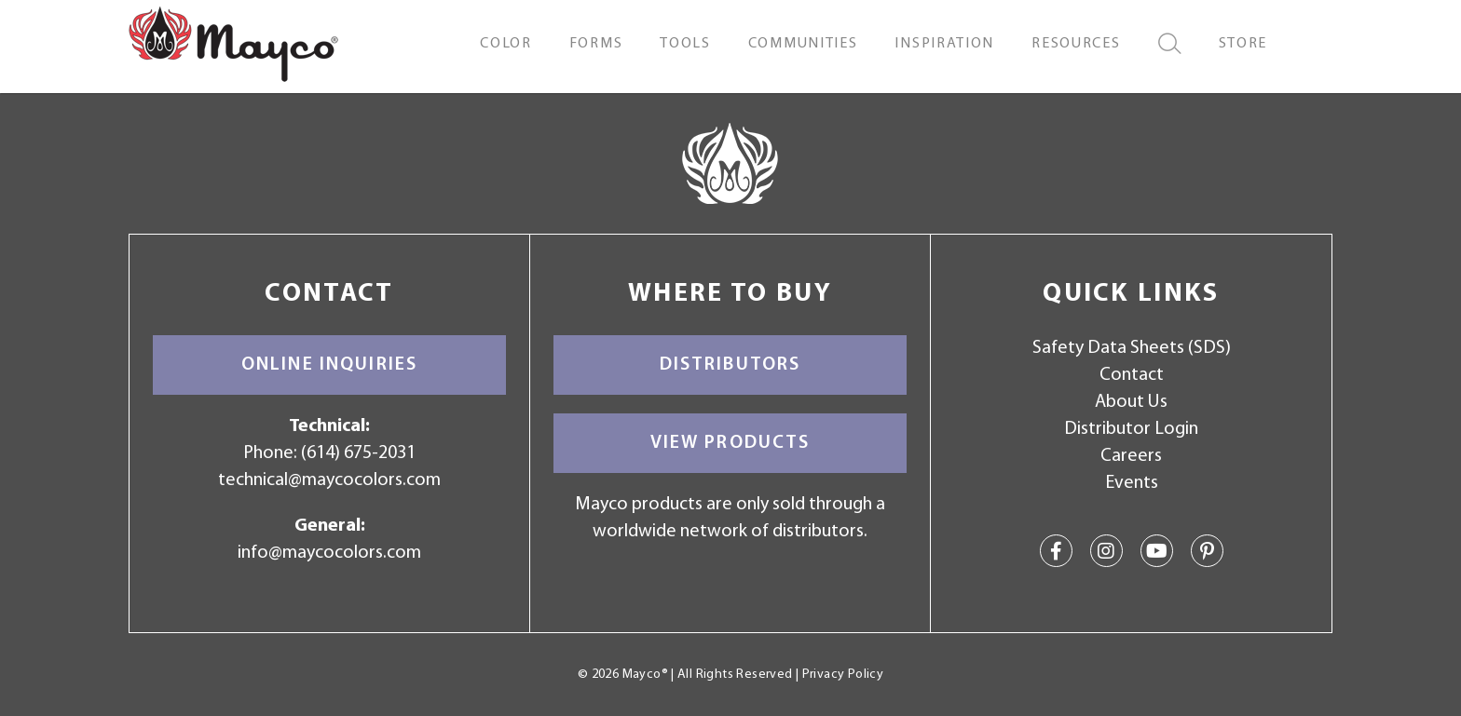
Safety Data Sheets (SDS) (1131, 348)
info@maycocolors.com (329, 553)
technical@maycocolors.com (329, 480)
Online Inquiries (329, 365)
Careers (1131, 456)
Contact (1131, 375)
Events (1131, 483)
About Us (1131, 402)
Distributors (730, 365)
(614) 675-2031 (358, 453)
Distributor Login (1131, 429)
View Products (730, 443)
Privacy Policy (842, 675)
